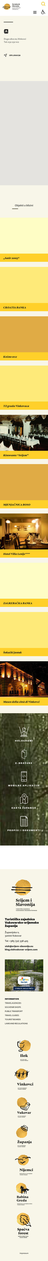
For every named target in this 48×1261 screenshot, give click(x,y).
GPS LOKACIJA (12, 55)
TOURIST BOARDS (13, 1019)
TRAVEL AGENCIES (13, 1003)
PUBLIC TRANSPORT (14, 1011)
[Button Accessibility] (43, 16)
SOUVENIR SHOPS (13, 1007)
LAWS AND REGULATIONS (16, 1023)
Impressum (24, 1253)
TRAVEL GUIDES (12, 1015)
